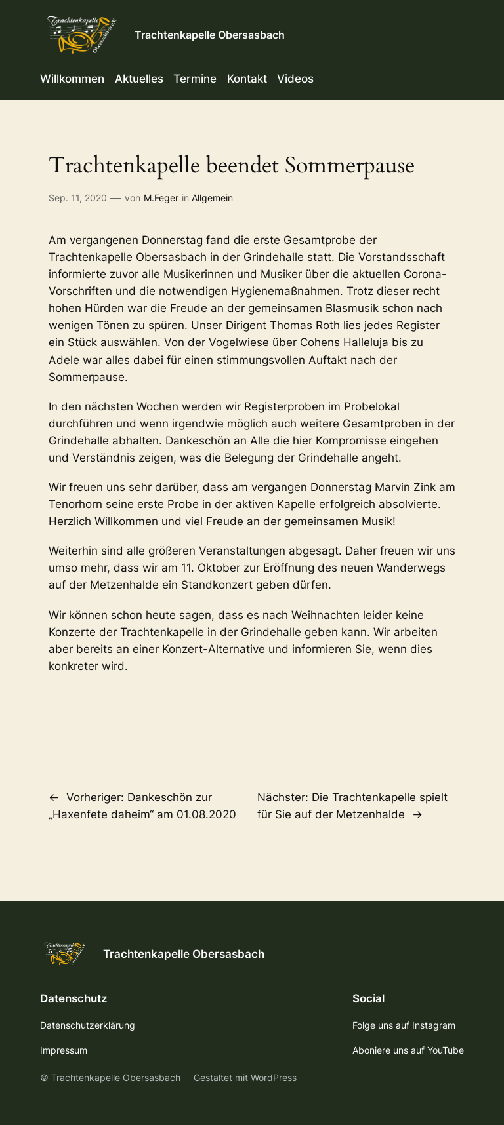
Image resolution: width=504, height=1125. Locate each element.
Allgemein (212, 197)
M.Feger (161, 197)
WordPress (274, 1077)
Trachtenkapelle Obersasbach (210, 34)
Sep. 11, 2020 (78, 197)
